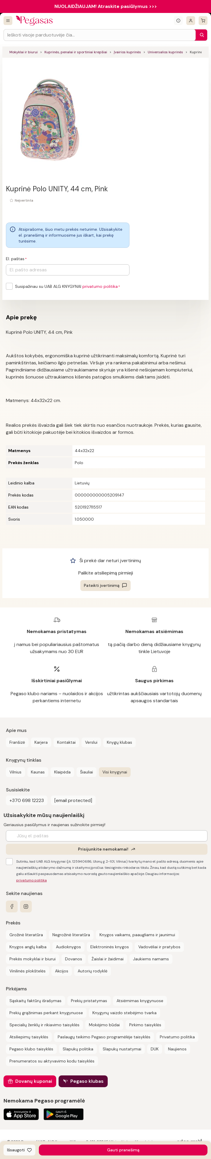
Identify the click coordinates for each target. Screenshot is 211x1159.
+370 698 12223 (26, 800)
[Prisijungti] (190, 20)
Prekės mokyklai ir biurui (32, 959)
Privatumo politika (177, 1037)
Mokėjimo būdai (104, 1024)
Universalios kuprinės (165, 52)
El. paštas (15, 258)
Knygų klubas (119, 742)
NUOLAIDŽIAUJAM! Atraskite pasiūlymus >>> (105, 6)
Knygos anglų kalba (27, 946)
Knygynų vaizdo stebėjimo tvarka (124, 1012)
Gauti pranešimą (123, 1150)
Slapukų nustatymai (122, 1049)
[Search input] (100, 35)
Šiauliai (86, 772)
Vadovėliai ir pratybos (159, 946)
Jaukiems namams (151, 959)
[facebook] (12, 906)
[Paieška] (200, 35)
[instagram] (26, 906)
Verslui (91, 742)
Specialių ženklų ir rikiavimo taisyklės (44, 1024)
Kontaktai (66, 742)
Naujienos (177, 1049)
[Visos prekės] (8, 20)
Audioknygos (68, 946)
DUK (155, 1049)
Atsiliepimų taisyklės (28, 1037)
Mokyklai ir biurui (23, 52)
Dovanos (73, 959)
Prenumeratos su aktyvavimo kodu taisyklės (51, 1061)
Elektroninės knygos (109, 946)
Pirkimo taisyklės (145, 1024)
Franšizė (17, 742)
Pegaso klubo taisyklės (31, 1049)
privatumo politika (100, 286)
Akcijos (61, 971)
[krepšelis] (203, 20)
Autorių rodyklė (92, 971)
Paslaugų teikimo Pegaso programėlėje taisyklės (104, 1037)
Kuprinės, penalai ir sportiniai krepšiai (75, 52)
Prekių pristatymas (89, 1000)
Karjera (41, 742)
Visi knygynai (114, 772)
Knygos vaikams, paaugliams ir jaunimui (137, 934)
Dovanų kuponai (33, 1081)
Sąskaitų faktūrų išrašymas (35, 1000)
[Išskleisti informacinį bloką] (178, 20)
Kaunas (38, 772)
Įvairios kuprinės (127, 52)
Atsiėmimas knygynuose (140, 1000)
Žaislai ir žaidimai (108, 959)
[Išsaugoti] (19, 1150)
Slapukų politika (78, 1049)
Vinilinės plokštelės (27, 971)
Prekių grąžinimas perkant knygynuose (46, 1012)
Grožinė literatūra (26, 934)
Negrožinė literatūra (71, 934)
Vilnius (15, 772)
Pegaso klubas (87, 1081)
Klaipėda (62, 772)
